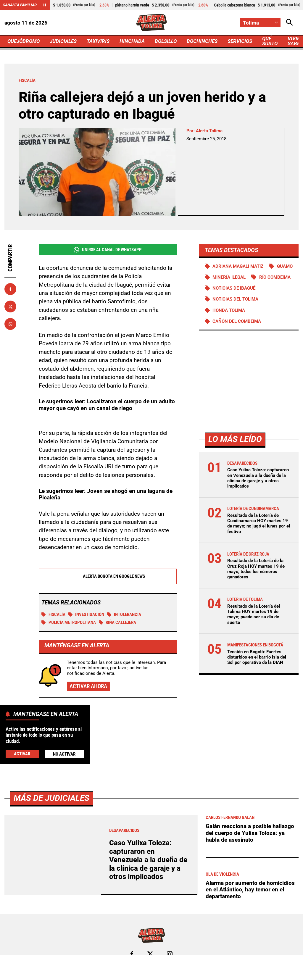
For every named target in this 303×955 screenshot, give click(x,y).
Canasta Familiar (20, 5)
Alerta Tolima (209, 130)
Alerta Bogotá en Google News (107, 576)
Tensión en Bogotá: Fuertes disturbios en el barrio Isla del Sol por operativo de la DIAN (256, 657)
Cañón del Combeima (236, 321)
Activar (22, 753)
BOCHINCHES (202, 41)
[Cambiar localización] (260, 22)
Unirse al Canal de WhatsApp (108, 250)
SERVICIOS (240, 41)
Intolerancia (124, 614)
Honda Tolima (228, 310)
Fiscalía (53, 614)
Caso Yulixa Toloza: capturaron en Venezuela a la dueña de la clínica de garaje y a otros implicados (258, 478)
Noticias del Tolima (235, 299)
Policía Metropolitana (68, 622)
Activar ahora (88, 686)
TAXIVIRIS (98, 41)
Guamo (285, 266)
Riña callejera (117, 622)
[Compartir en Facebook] (10, 289)
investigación (86, 614)
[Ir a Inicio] (151, 22)
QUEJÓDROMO (23, 41)
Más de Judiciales (51, 798)
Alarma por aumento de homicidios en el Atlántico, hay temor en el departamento (250, 890)
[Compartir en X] (10, 306)
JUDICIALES (63, 41)
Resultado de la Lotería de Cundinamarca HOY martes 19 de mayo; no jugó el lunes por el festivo (258, 523)
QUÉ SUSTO (270, 41)
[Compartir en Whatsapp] (10, 324)
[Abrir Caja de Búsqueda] (289, 22)
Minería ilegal (229, 277)
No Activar (64, 754)
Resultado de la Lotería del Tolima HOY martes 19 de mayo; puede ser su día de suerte (253, 614)
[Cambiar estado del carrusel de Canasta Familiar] (45, 5)
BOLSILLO (166, 41)
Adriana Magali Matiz (237, 266)
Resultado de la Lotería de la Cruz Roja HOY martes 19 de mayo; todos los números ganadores (256, 569)
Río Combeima (275, 277)
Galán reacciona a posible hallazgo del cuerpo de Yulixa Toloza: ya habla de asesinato (250, 833)
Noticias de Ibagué (233, 288)
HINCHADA (132, 41)
